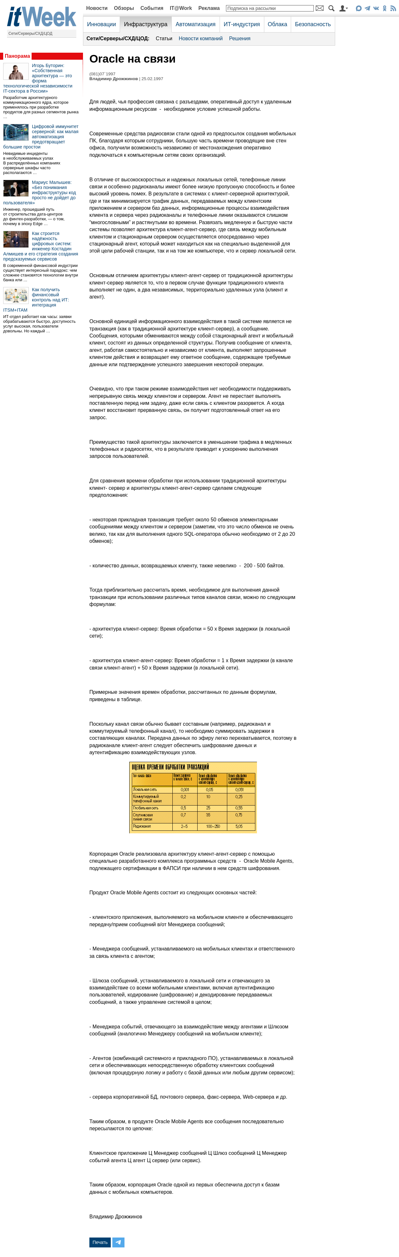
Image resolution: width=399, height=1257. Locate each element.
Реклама (209, 8)
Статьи (164, 38)
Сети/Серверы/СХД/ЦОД (30, 33)
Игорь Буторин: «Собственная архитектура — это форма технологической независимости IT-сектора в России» (37, 78)
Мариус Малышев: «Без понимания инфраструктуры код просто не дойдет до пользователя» (39, 192)
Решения (240, 38)
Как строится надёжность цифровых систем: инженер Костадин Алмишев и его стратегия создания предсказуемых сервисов (40, 246)
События (151, 8)
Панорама (17, 56)
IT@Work (181, 8)
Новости (97, 8)
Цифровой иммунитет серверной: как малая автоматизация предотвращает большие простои (41, 136)
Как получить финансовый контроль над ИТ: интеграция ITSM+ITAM (36, 300)
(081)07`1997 (102, 74)
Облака (277, 24)
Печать (100, 1242)
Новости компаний (201, 38)
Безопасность (313, 24)
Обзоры (124, 8)
